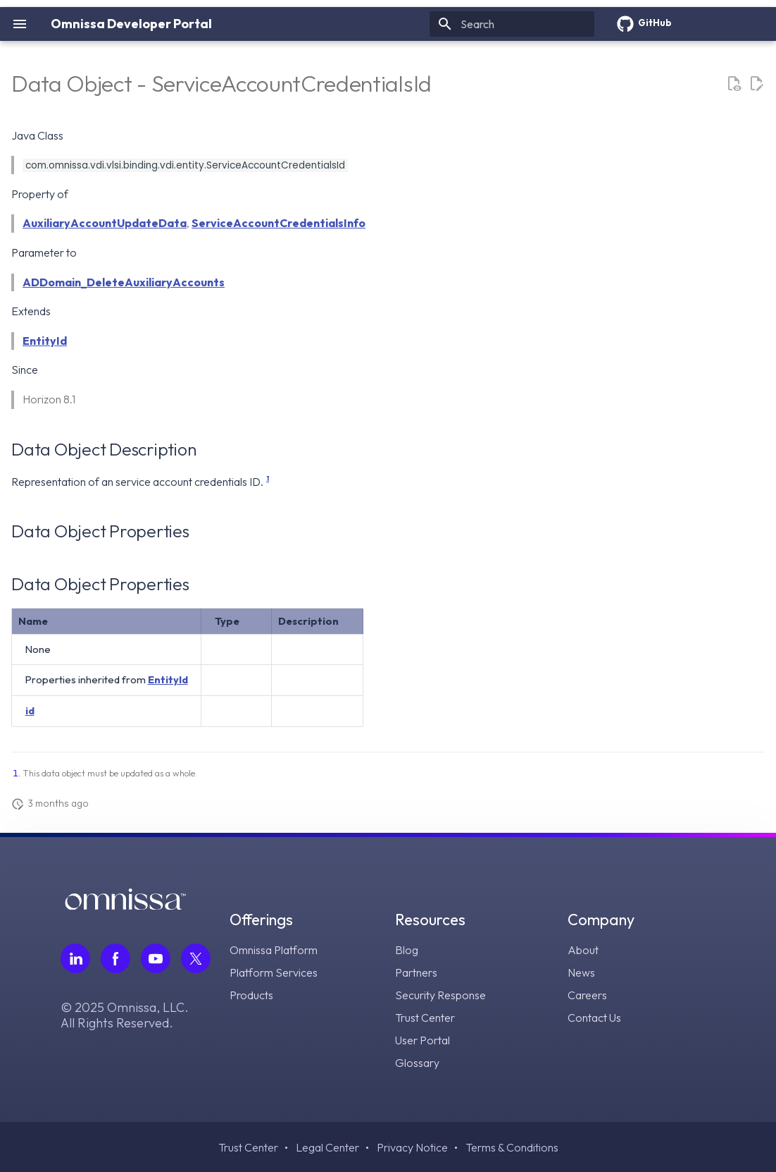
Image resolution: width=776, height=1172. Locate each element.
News (581, 972)
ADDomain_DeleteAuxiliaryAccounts (124, 282)
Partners (416, 972)
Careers (587, 995)
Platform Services (274, 972)
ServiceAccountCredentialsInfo (278, 223)
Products (251, 995)
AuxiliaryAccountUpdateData (105, 223)
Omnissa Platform (274, 950)
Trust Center (425, 1018)
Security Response (440, 995)
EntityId (45, 341)
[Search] (512, 24)
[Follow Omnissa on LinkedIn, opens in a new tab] (75, 958)
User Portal (422, 1040)
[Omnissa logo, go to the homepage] (125, 905)
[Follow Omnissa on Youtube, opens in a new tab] (155, 958)
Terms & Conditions (511, 1147)
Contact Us (594, 1018)
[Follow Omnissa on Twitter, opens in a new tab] (196, 958)
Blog (406, 950)
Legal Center (327, 1147)
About (583, 950)
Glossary (417, 1063)
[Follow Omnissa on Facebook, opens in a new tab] (115, 958)
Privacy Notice (412, 1147)
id (30, 710)
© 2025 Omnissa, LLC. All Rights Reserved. (125, 1015)
